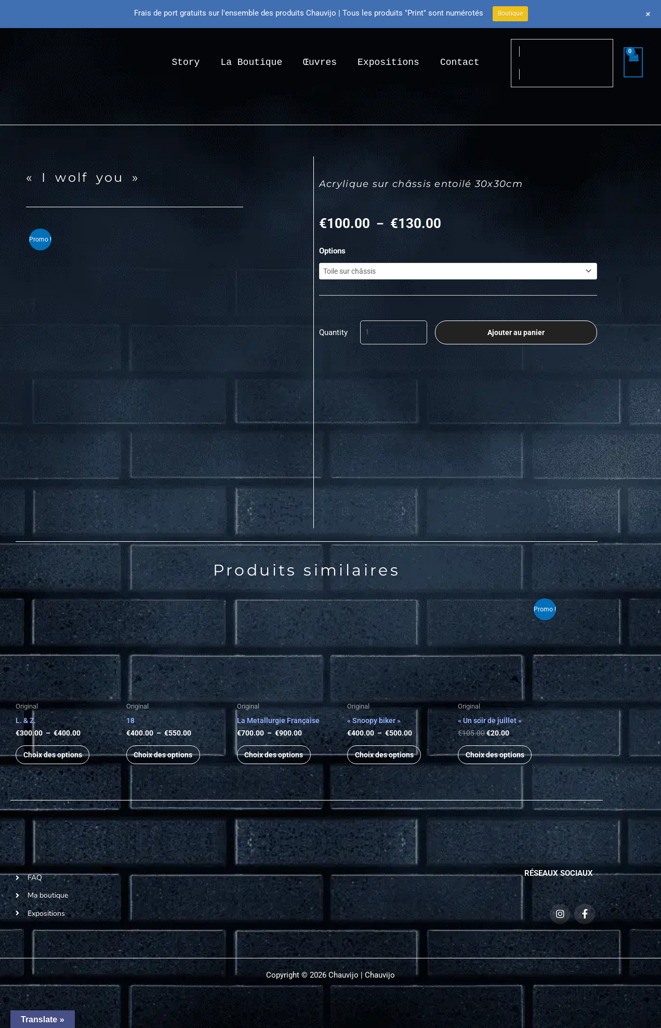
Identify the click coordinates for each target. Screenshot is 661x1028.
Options (332, 251)
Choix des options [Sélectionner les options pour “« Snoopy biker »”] (389, 760)
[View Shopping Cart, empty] (633, 62)
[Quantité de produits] (393, 336)
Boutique (510, 13)
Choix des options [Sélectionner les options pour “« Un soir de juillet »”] (500, 760)
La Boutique (251, 62)
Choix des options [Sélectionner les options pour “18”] (168, 760)
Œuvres (320, 62)
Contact (460, 62)
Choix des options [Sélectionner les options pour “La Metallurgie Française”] (279, 760)
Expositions (388, 62)
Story (185, 62)
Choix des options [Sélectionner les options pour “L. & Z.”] (57, 760)
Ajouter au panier (516, 335)
